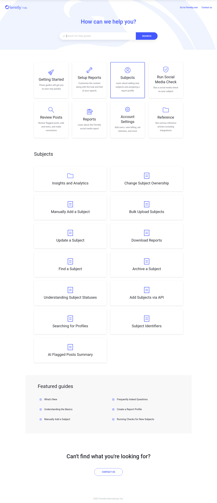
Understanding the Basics (56, 409)
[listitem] (51, 80)
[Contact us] (108, 472)
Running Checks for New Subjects (133, 419)
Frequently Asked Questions (130, 399)
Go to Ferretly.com (189, 7)
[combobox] (97, 36)
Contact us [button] (206, 7)
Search (146, 36)
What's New (48, 399)
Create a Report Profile (127, 409)
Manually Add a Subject (55, 419)
